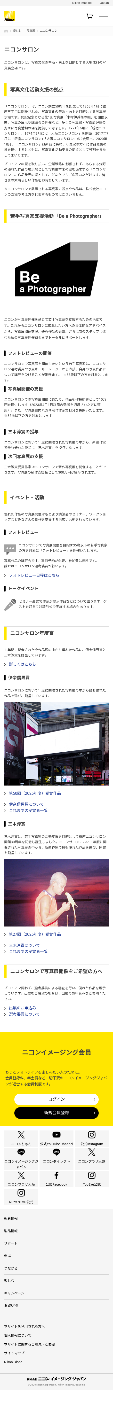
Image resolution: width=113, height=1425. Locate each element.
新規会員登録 (56, 1112)
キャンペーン (14, 1328)
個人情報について (17, 1370)
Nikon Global (13, 1397)
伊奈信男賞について (26, 804)
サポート (11, 1278)
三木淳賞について (24, 945)
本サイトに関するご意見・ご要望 (29, 1379)
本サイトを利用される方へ (24, 1361)
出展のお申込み (22, 1008)
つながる (11, 1303)
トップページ (6, 31)
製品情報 (11, 1265)
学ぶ (7, 1290)
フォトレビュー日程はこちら (34, 575)
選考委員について (24, 1014)
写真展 (30, 30)
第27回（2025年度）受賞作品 (35, 934)
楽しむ (17, 30)
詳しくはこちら (22, 664)
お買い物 (11, 1340)
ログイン (56, 1099)
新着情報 (11, 1253)
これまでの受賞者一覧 (28, 810)
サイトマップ (14, 1388)
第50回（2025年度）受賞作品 (35, 793)
